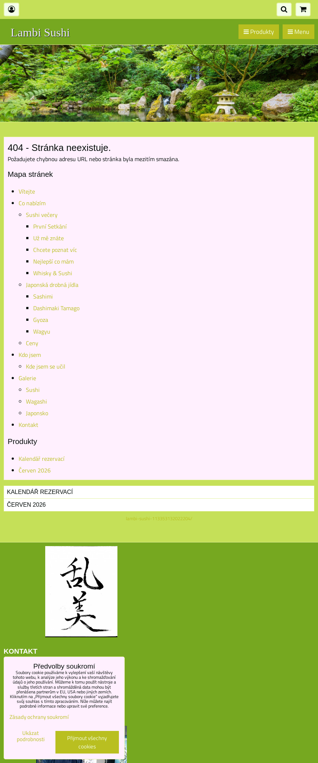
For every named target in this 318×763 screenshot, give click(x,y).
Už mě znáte (48, 238)
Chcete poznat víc (55, 249)
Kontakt (28, 424)
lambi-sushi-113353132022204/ (159, 518)
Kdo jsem (30, 354)
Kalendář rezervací (42, 458)
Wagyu (41, 331)
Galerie (27, 378)
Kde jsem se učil (45, 366)
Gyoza (40, 319)
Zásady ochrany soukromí (39, 717)
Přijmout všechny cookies (87, 742)
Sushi (33, 389)
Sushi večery (42, 214)
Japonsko (37, 413)
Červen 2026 (35, 470)
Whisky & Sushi (52, 273)
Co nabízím (32, 203)
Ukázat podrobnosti (30, 736)
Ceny (32, 343)
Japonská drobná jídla (52, 284)
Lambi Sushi (40, 32)
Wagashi (36, 401)
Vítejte (27, 191)
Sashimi (43, 296)
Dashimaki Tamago (56, 308)
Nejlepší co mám (53, 261)
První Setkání (50, 226)
